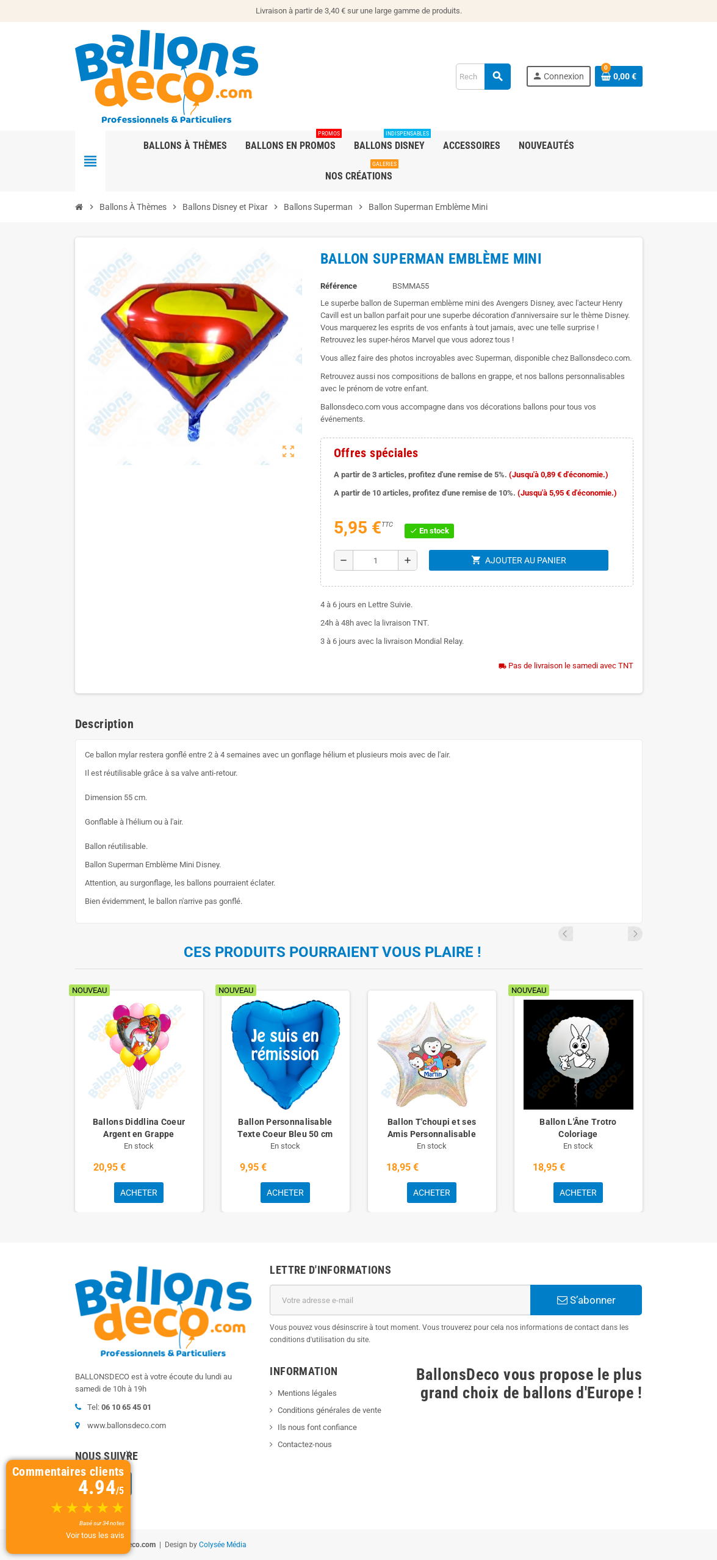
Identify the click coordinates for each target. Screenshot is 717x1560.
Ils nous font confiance (317, 1427)
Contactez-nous (305, 1444)
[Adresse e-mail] (400, 1300)
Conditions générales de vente (329, 1410)
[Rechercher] (483, 76)
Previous (618, 933)
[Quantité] (376, 560)
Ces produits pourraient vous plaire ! (332, 952)
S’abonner (586, 1300)
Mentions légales (307, 1393)
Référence (338, 286)
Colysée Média (223, 1544)
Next (635, 933)
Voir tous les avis (95, 1535)
